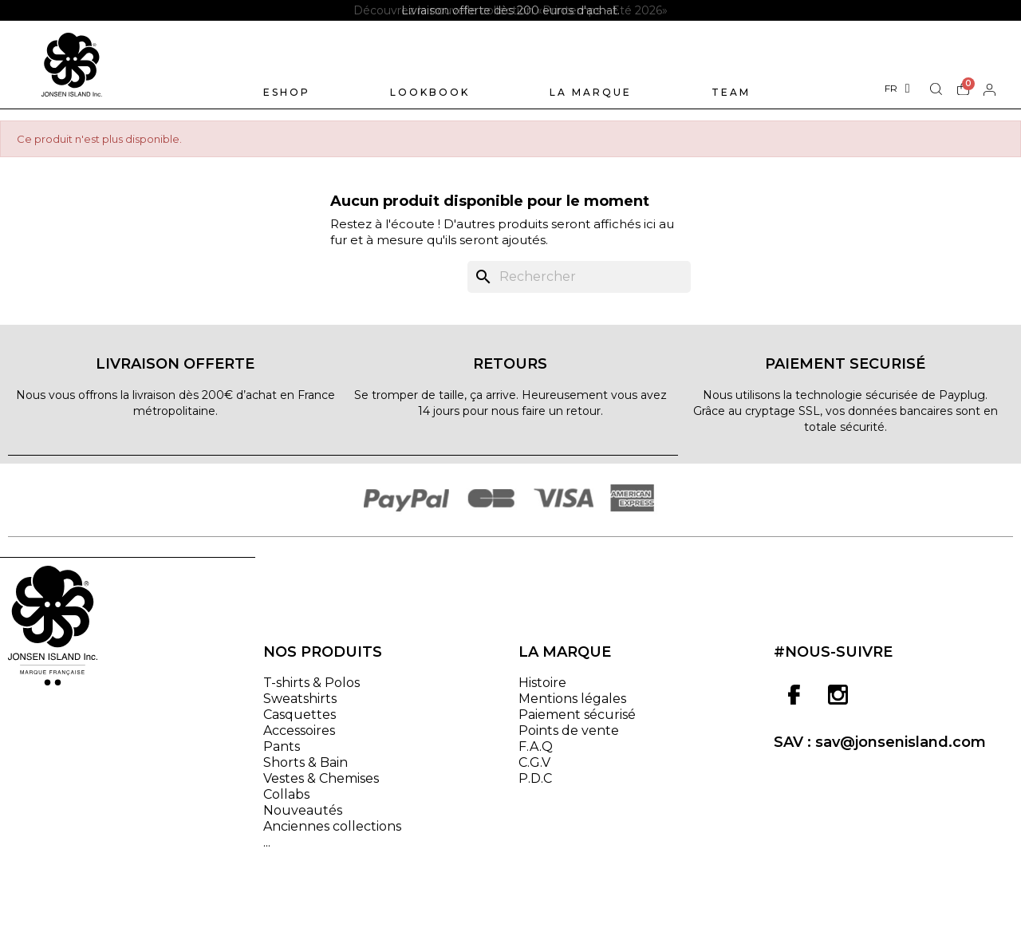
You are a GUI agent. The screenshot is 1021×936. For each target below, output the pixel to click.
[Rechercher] (579, 278)
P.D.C (535, 779)
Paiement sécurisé (577, 715)
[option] (510, 10)
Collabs (286, 795)
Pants (281, 747)
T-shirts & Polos (311, 683)
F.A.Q (535, 747)
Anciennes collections (332, 827)
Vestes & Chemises (321, 779)
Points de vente (568, 731)
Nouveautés (302, 811)
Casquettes (299, 715)
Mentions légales (572, 699)
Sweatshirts (300, 699)
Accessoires (299, 731)
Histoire (542, 683)
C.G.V (534, 763)
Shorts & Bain (305, 763)
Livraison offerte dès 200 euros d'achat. (510, 10)
